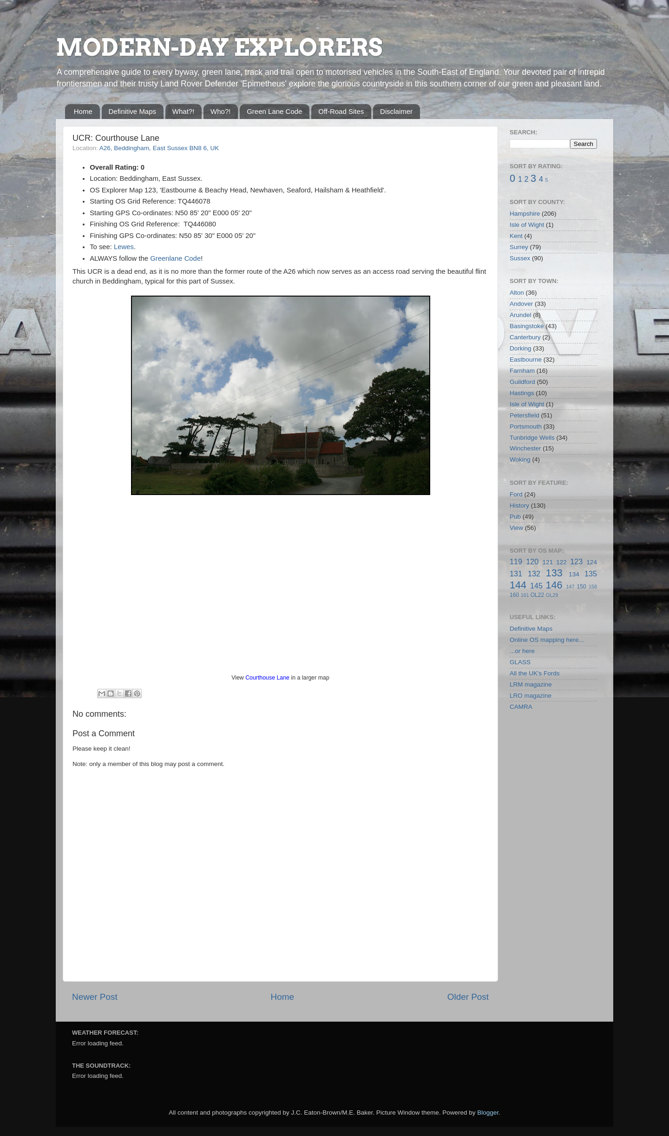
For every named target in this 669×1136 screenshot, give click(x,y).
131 (516, 573)
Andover (521, 303)
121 (547, 562)
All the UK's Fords (535, 673)
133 (554, 573)
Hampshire (525, 213)
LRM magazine (531, 684)
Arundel (520, 314)
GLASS (520, 662)
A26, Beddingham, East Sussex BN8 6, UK (159, 148)
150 (581, 586)
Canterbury (525, 337)
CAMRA (521, 706)
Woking (520, 459)
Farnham (522, 370)
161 (525, 595)
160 (514, 595)
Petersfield (524, 415)
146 (553, 585)
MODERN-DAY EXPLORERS (219, 47)
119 (516, 561)
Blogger (487, 1112)
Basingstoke (527, 326)
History (519, 505)
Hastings (522, 393)
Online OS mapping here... (547, 639)
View (516, 527)
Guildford (522, 381)
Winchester (525, 448)
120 (532, 561)
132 (534, 573)
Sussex (520, 258)
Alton (517, 292)
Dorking (520, 348)
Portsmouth (526, 426)
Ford (516, 494)
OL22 (537, 595)
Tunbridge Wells (532, 437)
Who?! (220, 111)
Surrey (519, 247)
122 (561, 562)
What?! (183, 111)
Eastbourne (526, 359)
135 (590, 573)
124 (591, 562)
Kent (516, 235)
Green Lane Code (274, 111)
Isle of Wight (527, 224)
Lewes (124, 247)
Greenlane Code (175, 258)
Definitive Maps (133, 111)
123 (576, 561)
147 (570, 586)
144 (518, 585)
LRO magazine (530, 695)
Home (83, 111)
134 (574, 574)
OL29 (552, 595)
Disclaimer (396, 111)
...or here (522, 650)
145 (536, 585)
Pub (515, 516)
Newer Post (95, 997)
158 (593, 586)
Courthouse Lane (267, 677)
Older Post (468, 997)
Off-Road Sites (341, 111)
